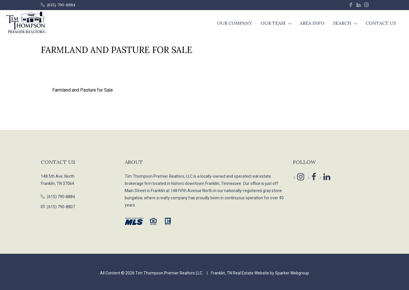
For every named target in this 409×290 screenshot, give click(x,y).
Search (342, 23)
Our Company (234, 23)
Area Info (312, 23)
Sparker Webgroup (292, 273)
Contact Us (381, 23)
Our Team (273, 23)
